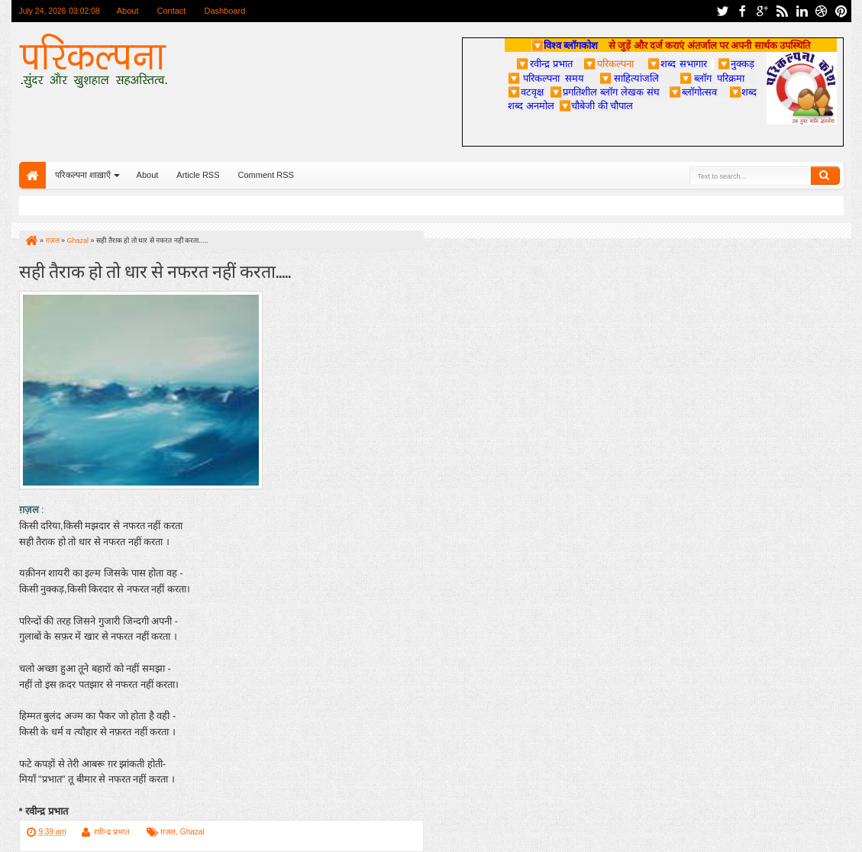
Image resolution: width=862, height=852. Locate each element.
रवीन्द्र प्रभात (112, 832)
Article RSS (197, 174)
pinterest (841, 11)
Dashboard (224, 10)
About (128, 10)
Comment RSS (266, 174)
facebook (742, 11)
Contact (171, 10)
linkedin (802, 11)
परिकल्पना (608, 63)
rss (782, 11)
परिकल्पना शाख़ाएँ (83, 174)
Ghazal (192, 832)
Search (825, 175)
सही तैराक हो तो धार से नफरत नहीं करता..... (155, 270)
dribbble (821, 11)
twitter (722, 11)
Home (32, 175)
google (762, 11)
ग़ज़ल (168, 832)
